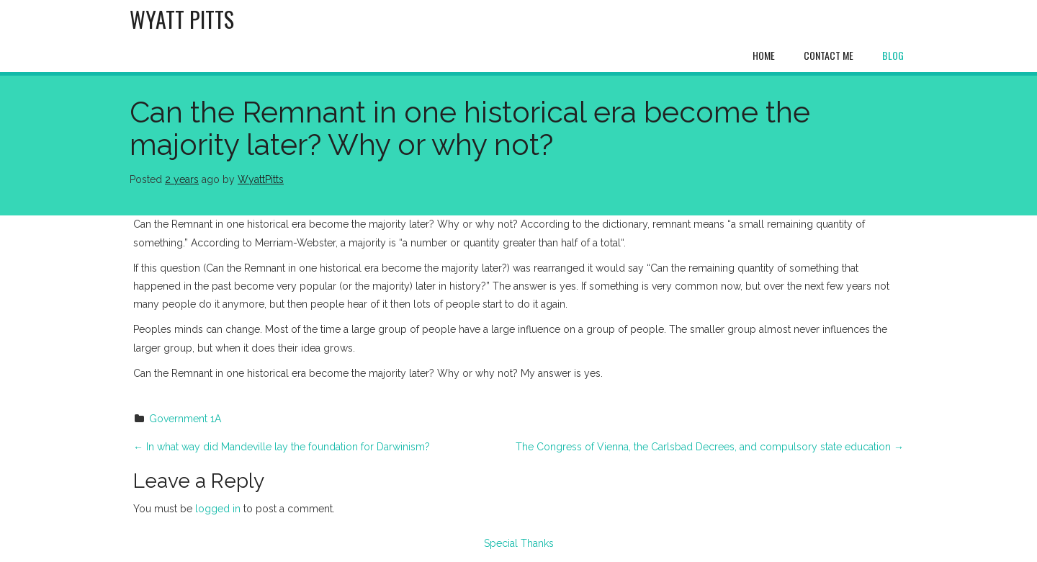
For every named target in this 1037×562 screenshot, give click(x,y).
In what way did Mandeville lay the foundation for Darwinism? (281, 446)
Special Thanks (519, 543)
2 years (182, 179)
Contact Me (828, 55)
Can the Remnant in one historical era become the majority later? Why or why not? (470, 128)
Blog (893, 55)
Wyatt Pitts (182, 19)
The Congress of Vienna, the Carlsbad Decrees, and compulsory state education (710, 446)
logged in (218, 508)
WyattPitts (261, 179)
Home (764, 55)
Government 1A (185, 418)
